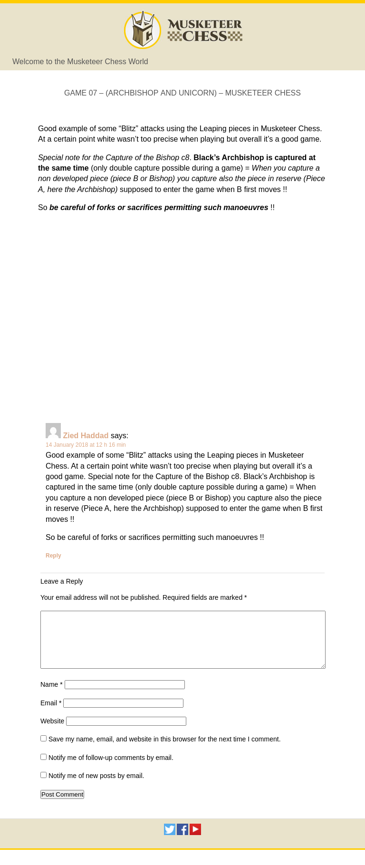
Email (50, 714)
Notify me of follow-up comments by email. (110, 769)
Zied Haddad (85, 436)
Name (51, 696)
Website (52, 732)
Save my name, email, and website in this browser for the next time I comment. (164, 750)
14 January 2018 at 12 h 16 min (86, 445)
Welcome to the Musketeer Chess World (80, 62)
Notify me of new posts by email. (96, 787)
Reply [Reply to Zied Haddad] (53, 555)
